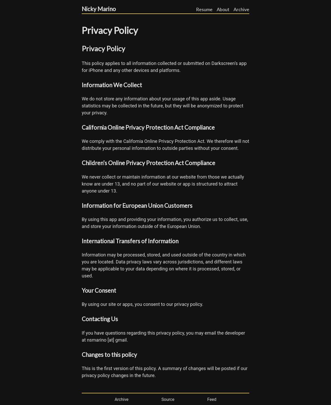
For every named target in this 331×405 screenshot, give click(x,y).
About (223, 9)
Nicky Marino (99, 8)
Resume (204, 9)
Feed (211, 399)
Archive (241, 9)
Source (167, 399)
